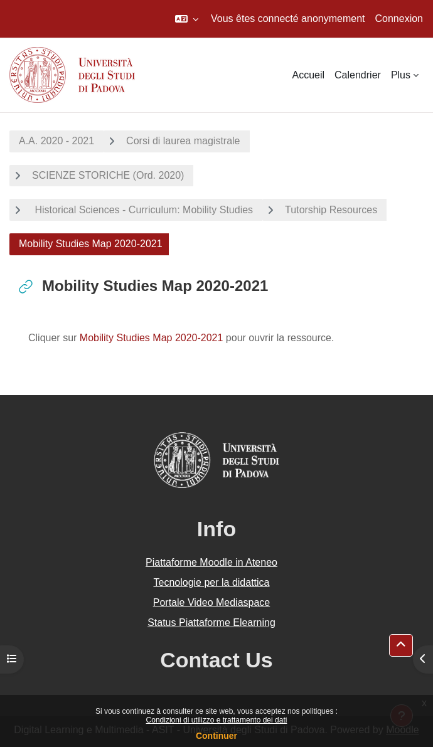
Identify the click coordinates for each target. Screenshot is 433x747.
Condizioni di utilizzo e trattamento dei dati (216, 720)
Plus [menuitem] (400, 75)
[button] (187, 19)
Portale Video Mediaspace (211, 602)
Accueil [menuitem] (308, 75)
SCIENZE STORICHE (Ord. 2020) (108, 175)
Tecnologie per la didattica (211, 582)
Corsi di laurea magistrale (183, 140)
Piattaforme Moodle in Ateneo (211, 562)
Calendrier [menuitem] (357, 75)
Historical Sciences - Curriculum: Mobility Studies (142, 209)
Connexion (399, 18)
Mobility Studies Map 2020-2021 (151, 337)
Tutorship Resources (331, 209)
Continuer (216, 736)
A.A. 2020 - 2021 (56, 140)
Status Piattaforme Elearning (211, 622)
